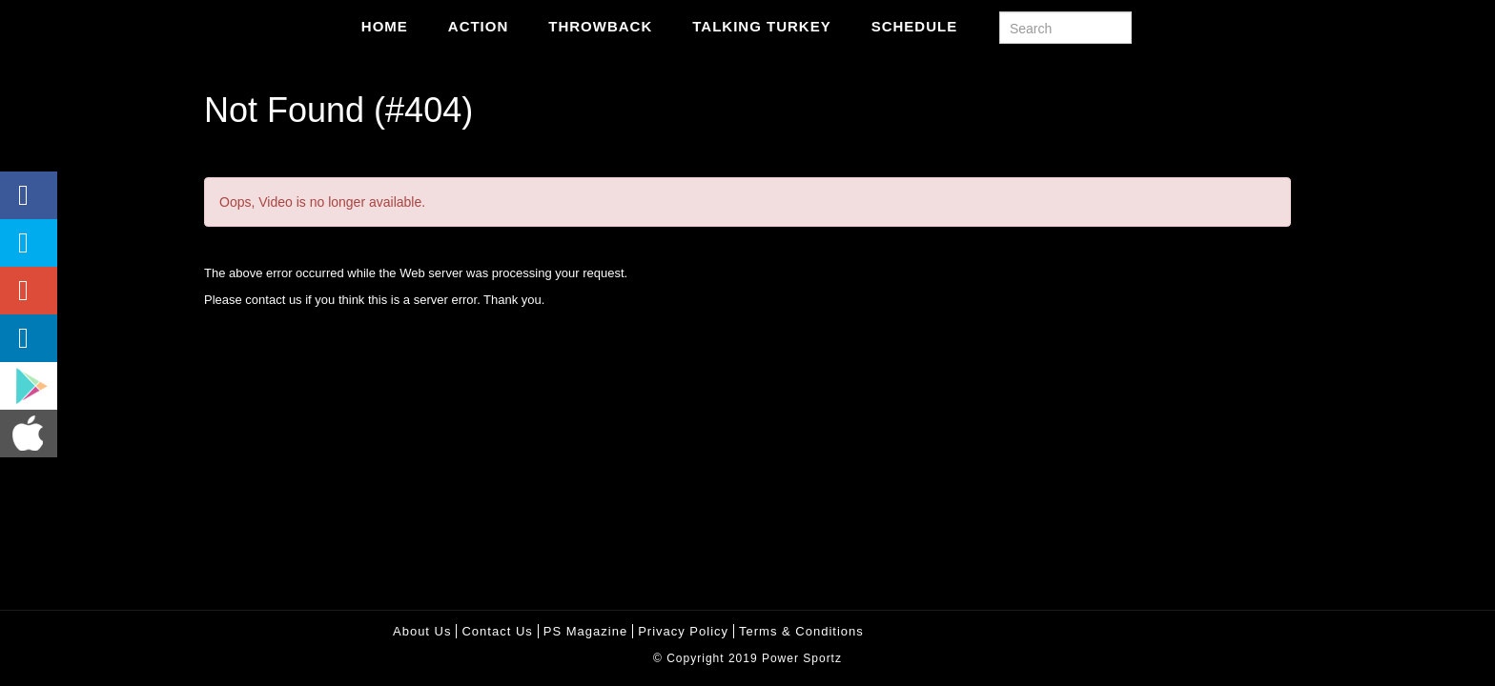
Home (384, 26)
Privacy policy (683, 631)
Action (478, 26)
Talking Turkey (761, 26)
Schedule (914, 26)
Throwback (600, 26)
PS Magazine (585, 631)
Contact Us (496, 631)
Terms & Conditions (801, 631)
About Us (422, 631)
